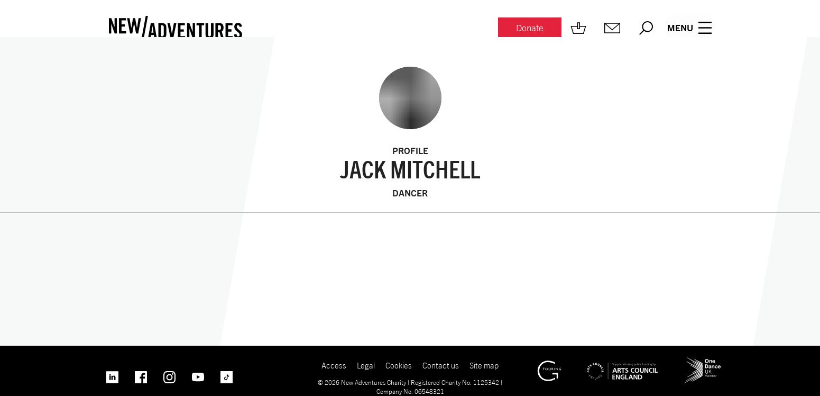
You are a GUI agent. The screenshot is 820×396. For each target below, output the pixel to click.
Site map (484, 365)
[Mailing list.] (611, 28)
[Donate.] (528, 28)
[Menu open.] (689, 28)
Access (333, 365)
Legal (365, 365)
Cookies (398, 365)
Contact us (440, 365)
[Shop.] (577, 28)
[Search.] (645, 28)
